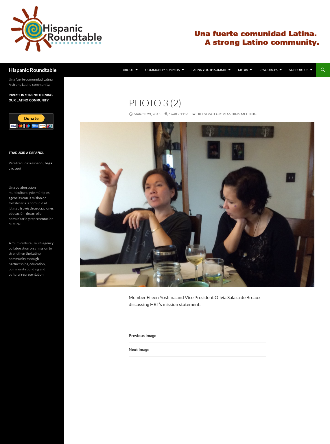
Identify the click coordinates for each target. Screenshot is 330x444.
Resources (268, 70)
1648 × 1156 (178, 114)
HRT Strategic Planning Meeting (226, 114)
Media (243, 70)
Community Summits (162, 70)
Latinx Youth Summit (208, 70)
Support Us (298, 70)
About (128, 70)
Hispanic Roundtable (33, 70)
